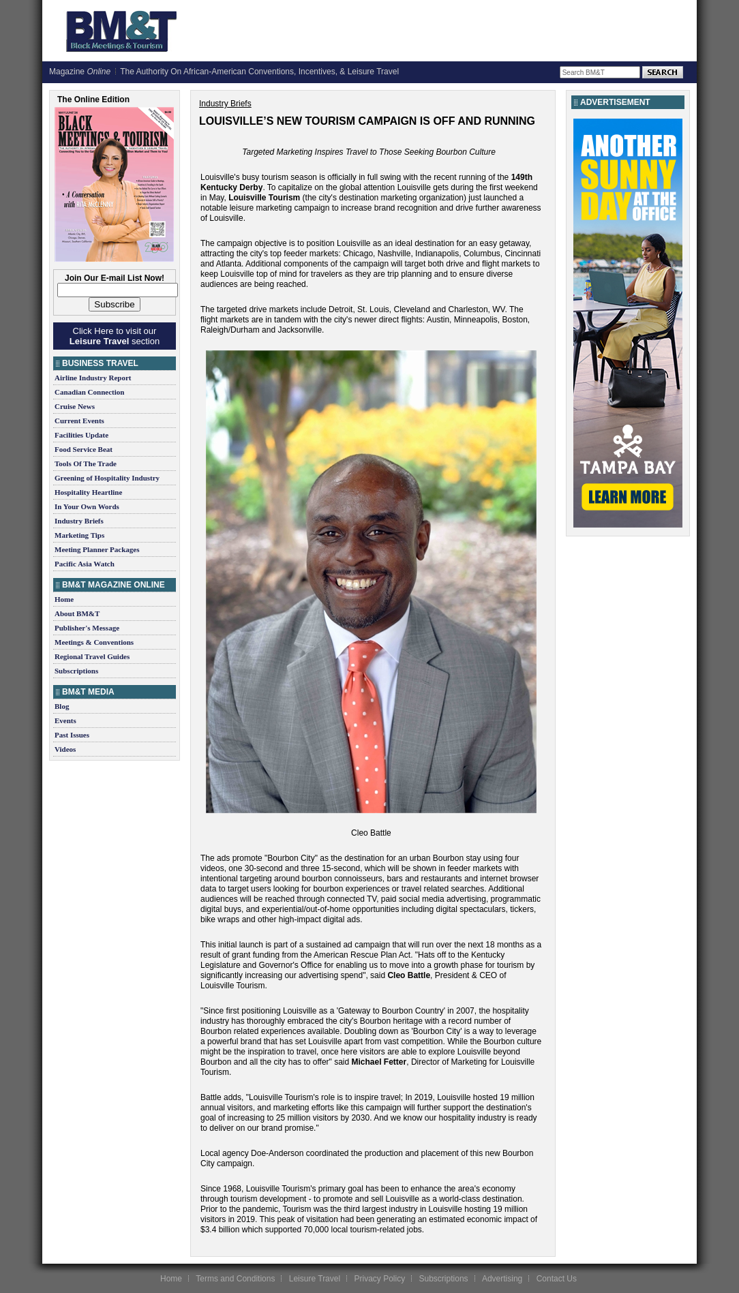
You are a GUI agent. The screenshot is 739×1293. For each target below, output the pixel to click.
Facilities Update (81, 435)
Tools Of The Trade (86, 463)
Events (65, 720)
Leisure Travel (314, 1278)
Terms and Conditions (235, 1278)
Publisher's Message (87, 628)
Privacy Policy (379, 1278)
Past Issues (72, 735)
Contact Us (557, 1278)
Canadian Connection (89, 392)
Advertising (502, 1278)
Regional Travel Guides (92, 656)
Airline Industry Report (93, 378)
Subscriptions (76, 671)
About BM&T (77, 613)
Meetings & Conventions (94, 642)
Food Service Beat (83, 449)
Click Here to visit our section (115, 336)
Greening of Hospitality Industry (107, 478)
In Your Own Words (87, 506)
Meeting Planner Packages (97, 549)
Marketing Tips (79, 535)
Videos (65, 749)
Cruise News (75, 406)
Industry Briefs (79, 521)
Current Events (79, 420)
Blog (62, 706)
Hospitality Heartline (88, 492)
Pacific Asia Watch (85, 564)
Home (64, 599)
